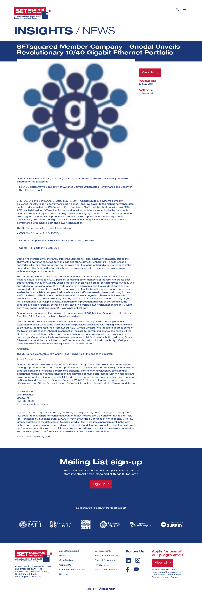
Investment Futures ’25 (106, 556)
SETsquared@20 (103, 551)
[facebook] (127, 569)
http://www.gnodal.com (121, 383)
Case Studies (66, 560)
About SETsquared (69, 551)
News (99, 32)
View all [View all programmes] (161, 562)
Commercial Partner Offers (73, 570)
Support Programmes (106, 560)
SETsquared (146, 93)
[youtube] (136, 569)
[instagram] (137, 560)
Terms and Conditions (106, 570)
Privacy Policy (102, 565)
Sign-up (99, 484)
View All (148, 72)
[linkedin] (128, 560)
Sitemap (63, 574)
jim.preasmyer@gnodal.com (33, 404)
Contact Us (65, 565)
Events (62, 556)
